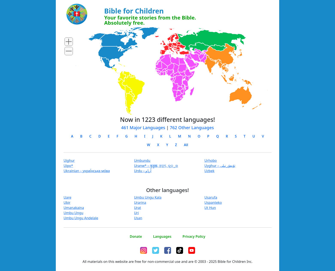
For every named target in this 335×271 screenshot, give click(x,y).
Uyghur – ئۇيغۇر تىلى (220, 165)
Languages (162, 236)
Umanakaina (74, 207)
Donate (136, 236)
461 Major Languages (143, 127)
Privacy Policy (194, 236)
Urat (137, 207)
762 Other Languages (192, 127)
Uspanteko (213, 202)
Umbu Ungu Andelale (81, 218)
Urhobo (211, 160)
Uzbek (210, 170)
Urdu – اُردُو (142, 170)
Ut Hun (210, 207)
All (186, 144)
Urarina (140, 202)
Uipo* (68, 165)
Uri (136, 212)
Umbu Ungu (73, 212)
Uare (67, 197)
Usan (138, 218)
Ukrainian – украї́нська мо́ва (87, 170)
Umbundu (142, 160)
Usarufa (211, 197)
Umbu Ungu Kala (147, 197)
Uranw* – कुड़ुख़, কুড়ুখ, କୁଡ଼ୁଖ (156, 165)
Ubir (67, 202)
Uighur (69, 160)
